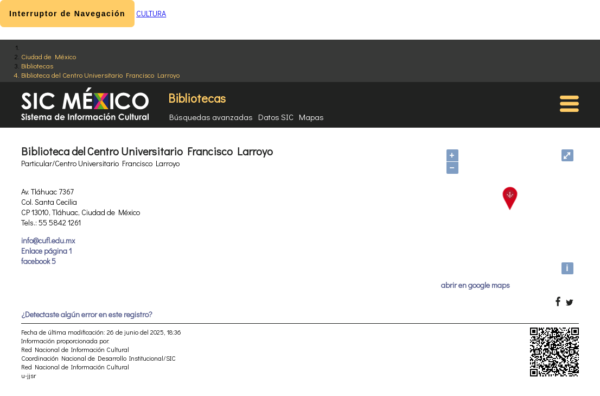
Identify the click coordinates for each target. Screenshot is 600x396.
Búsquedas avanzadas (211, 116)
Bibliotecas (37, 65)
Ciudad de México (48, 56)
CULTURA (151, 13)
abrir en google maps (475, 285)
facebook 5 (38, 261)
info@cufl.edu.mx (48, 240)
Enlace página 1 (46, 251)
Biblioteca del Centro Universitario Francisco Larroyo (100, 74)
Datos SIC (275, 116)
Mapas (311, 116)
